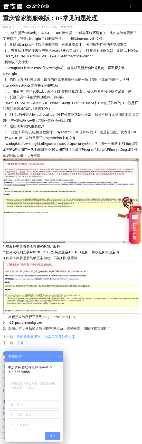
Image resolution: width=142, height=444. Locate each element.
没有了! (22, 343)
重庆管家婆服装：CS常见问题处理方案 (46, 337)
